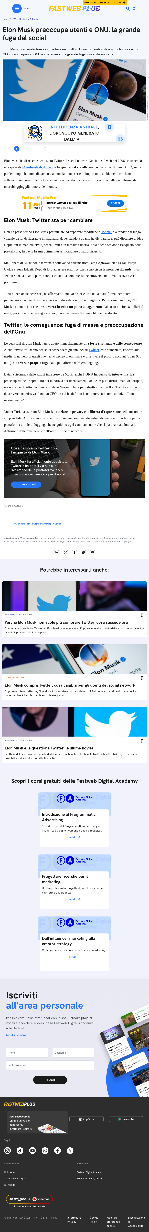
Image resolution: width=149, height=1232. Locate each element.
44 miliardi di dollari (37, 167)
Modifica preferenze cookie (113, 1222)
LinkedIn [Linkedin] (56, 552)
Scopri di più (26, 484)
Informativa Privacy (74, 1220)
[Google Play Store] (126, 1119)
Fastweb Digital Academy (90, 1172)
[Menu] (21, 8)
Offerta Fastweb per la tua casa (102, 2)
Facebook (74, 552)
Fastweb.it (9, 1184)
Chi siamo (9, 1172)
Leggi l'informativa (16, 1034)
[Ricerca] (128, 8)
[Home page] (74, 8)
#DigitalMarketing (41, 523)
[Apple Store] (86, 1119)
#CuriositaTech (22, 523)
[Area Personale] (134, 8)
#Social (57, 523)
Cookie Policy (94, 1220)
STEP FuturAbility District (90, 1178)
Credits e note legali (14, 1178)
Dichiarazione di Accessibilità (136, 1222)
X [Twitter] (65, 552)
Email (92, 552)
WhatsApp (83, 552)
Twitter (106, 232)
